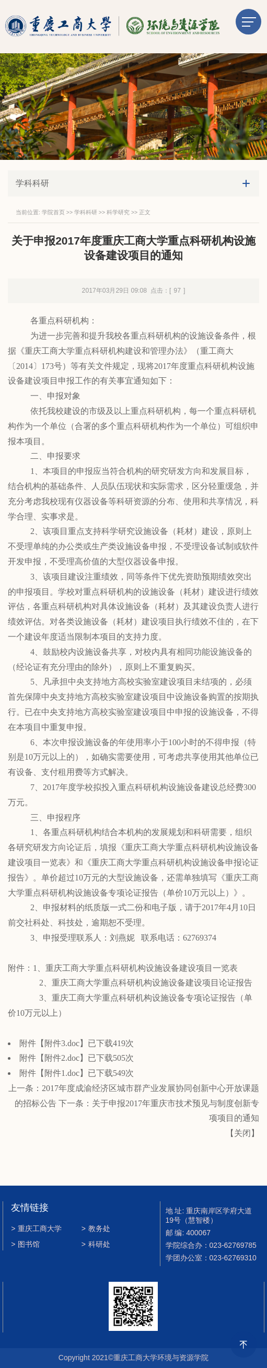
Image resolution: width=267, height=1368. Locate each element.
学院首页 (53, 212)
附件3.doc (61, 1043)
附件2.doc (61, 1057)
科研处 (96, 1244)
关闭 (242, 1133)
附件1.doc (61, 1073)
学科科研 (85, 212)
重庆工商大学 (36, 1228)
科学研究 (118, 212)
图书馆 (25, 1244)
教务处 (96, 1228)
